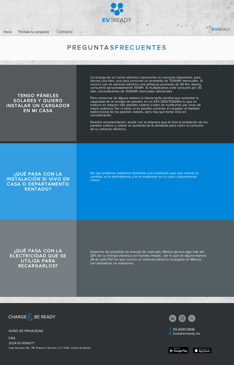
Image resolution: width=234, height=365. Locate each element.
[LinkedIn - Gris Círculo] (172, 318)
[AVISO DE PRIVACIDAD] (27, 331)
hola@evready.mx (186, 333)
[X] (191, 318)
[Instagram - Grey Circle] (182, 318)
